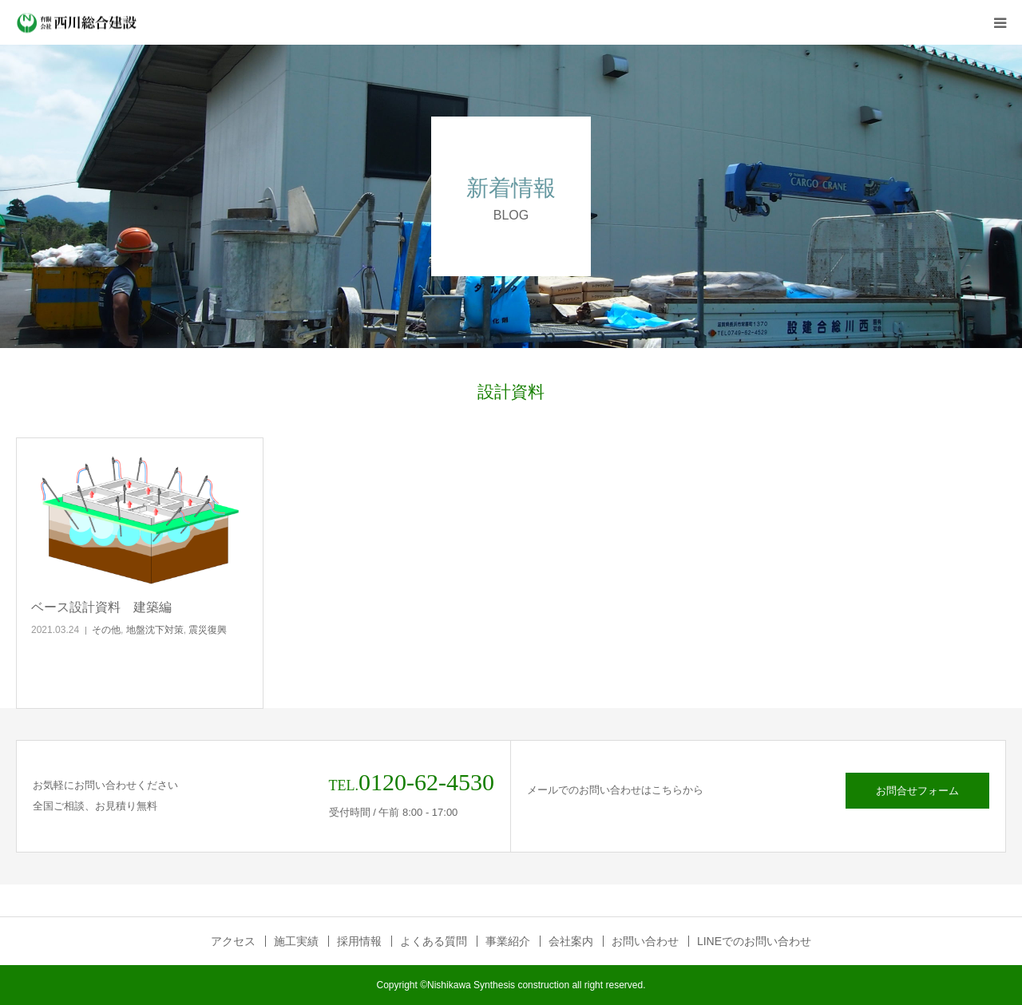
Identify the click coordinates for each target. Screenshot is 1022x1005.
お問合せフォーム (917, 791)
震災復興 (207, 629)
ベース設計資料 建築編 (101, 607)
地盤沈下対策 (155, 629)
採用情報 (359, 941)
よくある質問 (433, 941)
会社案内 (571, 941)
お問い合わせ (645, 941)
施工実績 (296, 941)
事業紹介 (507, 941)
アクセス (233, 941)
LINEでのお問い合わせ (754, 941)
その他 (106, 629)
